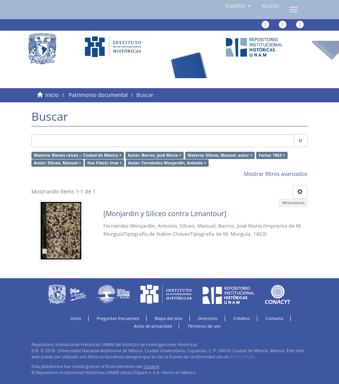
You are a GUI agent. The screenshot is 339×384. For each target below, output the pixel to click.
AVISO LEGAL (242, 356)
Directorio (208, 318)
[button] (238, 5)
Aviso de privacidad (153, 326)
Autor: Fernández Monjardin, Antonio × (167, 163)
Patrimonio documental (98, 94)
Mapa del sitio (168, 318)
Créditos (241, 318)
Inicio (52, 94)
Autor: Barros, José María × (154, 155)
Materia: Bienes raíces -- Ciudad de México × (78, 155)
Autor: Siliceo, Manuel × (57, 163)
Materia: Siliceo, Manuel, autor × (220, 155)
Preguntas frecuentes (118, 318)
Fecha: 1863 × (271, 155)
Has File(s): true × (104, 163)
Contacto (274, 318)
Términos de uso (204, 326)
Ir (301, 140)
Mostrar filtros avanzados (276, 173)
